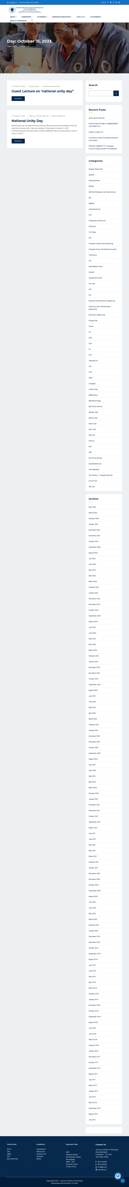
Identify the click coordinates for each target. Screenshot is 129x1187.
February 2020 (94, 925)
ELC (90, 295)
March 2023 (93, 719)
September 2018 (95, 1017)
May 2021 (92, 845)
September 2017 (95, 1068)
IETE (90, 343)
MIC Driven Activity (95, 406)
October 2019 (93, 948)
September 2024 (95, 616)
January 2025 (93, 593)
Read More (18, 98)
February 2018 (94, 1045)
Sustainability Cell (95, 464)
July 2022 (92, 765)
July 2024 (92, 627)
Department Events (95, 278)
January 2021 (93, 868)
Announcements (54, 86)
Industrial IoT (93, 361)
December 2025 (94, 530)
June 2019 (92, 971)
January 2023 (93, 730)
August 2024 (93, 622)
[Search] (116, 93)
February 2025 (94, 587)
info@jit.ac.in (13, 2)
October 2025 (93, 541)
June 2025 (92, 564)
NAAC (9, 1154)
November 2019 (94, 942)
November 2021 (94, 810)
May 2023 (92, 707)
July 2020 (92, 902)
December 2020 (94, 873)
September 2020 (95, 891)
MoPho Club (93, 418)
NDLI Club (56, 116)
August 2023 (93, 690)
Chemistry (92, 226)
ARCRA (91, 186)
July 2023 (92, 696)
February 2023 (94, 725)
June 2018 (92, 1034)
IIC (90, 349)
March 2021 (93, 856)
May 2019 (92, 977)
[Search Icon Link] (30, 20)
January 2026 (93, 524)
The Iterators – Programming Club (101, 475)
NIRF (68, 1152)
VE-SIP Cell (93, 481)
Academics (42, 17)
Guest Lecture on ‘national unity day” (43, 91)
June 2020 (92, 908)
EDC (90, 289)
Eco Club (92, 284)
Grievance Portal (72, 1164)
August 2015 (93, 1114)
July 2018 (92, 1028)
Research (40, 1156)
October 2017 (93, 1062)
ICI (90, 332)
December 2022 (94, 736)
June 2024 (92, 633)
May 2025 (92, 570)
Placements (95, 17)
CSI (90, 261)
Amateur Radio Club (95, 169)
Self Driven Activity (95, 458)
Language (92, 384)
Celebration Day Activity (97, 221)
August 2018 (93, 1022)
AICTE (9, 1149)
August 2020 (93, 896)
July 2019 (92, 965)
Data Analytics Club (95, 266)
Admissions (27, 17)
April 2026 (92, 507)
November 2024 (94, 604)
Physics (91, 441)
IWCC (91, 378)
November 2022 (94, 742)
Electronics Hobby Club (97, 315)
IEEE (90, 338)
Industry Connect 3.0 (96, 132)
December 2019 (94, 936)
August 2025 (93, 553)
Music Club (93, 424)
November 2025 (94, 536)
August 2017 (93, 1074)
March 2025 (93, 581)
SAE (90, 452)
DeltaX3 (91, 272)
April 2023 (92, 713)
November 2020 (94, 879)
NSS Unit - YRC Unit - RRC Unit (39, 116)
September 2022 (95, 753)
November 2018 (94, 1005)
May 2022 (92, 776)
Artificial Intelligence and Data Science (102, 192)
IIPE (90, 355)
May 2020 (92, 914)
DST (8, 1156)
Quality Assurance (18, 20)
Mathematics (93, 395)
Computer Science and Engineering (101, 244)
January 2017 (93, 1091)
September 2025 (95, 547)
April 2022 (92, 782)
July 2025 (92, 559)
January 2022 (93, 799)
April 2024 (92, 644)
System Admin (34, 86)
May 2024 (92, 639)
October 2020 (93, 885)
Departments (41, 1149)
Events (91, 326)
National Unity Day (27, 121)
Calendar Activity (94, 209)
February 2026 (94, 518)
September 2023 (95, 685)
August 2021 (93, 828)
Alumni (103, 2)
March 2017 (93, 1085)
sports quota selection (97, 118)
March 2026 (93, 513)
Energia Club (93, 321)
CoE (90, 238)
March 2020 (93, 919)
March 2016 (93, 1103)
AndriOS (46, 86)
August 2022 (93, 759)
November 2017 (94, 1057)
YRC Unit (92, 487)
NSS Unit (62, 116)
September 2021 (95, 822)
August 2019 (93, 959)
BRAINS (91, 203)
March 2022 (93, 788)
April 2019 (92, 982)
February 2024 (94, 656)
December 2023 (94, 667)
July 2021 (92, 833)
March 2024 (93, 650)
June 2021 (92, 839)
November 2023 (94, 673)
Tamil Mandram (94, 469)
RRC (90, 447)
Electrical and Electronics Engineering (102, 301)
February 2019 (94, 994)
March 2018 (93, 1040)
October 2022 (93, 748)
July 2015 (92, 1120)
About (13, 17)
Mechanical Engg (95, 401)
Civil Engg (92, 232)
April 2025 (92, 576)
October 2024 (93, 610)
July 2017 (92, 1080)
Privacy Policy (71, 1167)
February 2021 (94, 862)
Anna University (12, 1159)
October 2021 (93, 816)
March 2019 (93, 988)
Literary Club (93, 389)
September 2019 (95, 954)
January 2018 (93, 1051)
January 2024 (93, 662)
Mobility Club (93, 412)
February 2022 (94, 793)
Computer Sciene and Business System (103, 249)
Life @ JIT (81, 17)
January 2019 (93, 999)
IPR (90, 366)
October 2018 (93, 1011)
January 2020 (93, 931)
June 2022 (92, 770)
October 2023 (93, 679)
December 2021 (94, 805)
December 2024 (94, 599)
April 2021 (92, 851)
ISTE (90, 372)
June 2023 (92, 702)
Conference (93, 255)
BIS (90, 198)
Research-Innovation (62, 17)
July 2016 (92, 1097)
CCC (90, 215)
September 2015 (95, 1108)
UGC (8, 1152)
